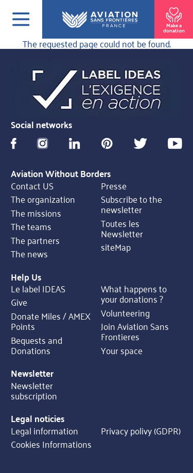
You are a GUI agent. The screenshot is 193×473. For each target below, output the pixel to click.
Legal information (44, 430)
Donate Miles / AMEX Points (51, 321)
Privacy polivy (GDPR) (141, 430)
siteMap (116, 247)
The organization (43, 199)
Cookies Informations (51, 444)
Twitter (140, 143)
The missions (36, 212)
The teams (31, 226)
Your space (122, 350)
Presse (114, 185)
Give (19, 302)
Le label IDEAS (38, 288)
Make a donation (174, 18)
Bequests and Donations (36, 345)
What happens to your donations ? (134, 294)
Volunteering (125, 312)
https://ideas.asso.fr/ (96, 90)
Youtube (175, 143)
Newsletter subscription (34, 390)
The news (29, 253)
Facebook (13, 143)
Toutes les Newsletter (122, 228)
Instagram (42, 143)
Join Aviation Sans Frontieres (135, 332)
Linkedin (74, 143)
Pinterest (107, 143)
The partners (35, 240)
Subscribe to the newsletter (131, 204)
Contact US (32, 185)
